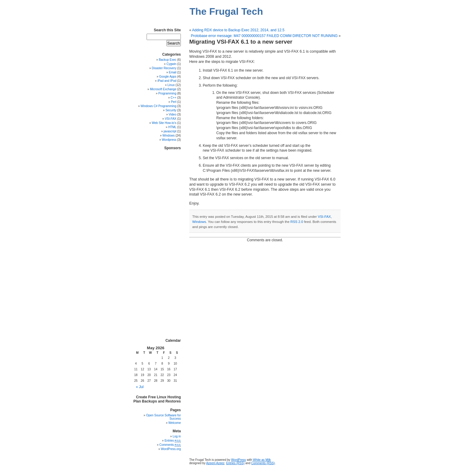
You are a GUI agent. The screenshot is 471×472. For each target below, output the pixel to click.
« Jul (140, 387)
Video (172, 114)
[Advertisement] (163, 240)
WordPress (238, 459)
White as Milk (262, 459)
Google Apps (167, 76)
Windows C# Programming (158, 106)
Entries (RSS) (235, 463)
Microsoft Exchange (163, 89)
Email (172, 72)
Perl (173, 101)
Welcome (175, 422)
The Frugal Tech (226, 11)
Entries (173, 440)
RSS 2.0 (296, 222)
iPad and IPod (166, 80)
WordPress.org (171, 449)
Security (171, 110)
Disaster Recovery (164, 68)
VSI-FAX (324, 216)
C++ (173, 97)
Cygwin (171, 64)
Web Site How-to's (164, 123)
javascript (170, 131)
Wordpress (169, 139)
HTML (172, 127)
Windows (199, 222)
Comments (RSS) (263, 463)
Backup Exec (167, 59)
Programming (167, 93)
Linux (171, 85)
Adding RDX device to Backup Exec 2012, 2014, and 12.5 (238, 30)
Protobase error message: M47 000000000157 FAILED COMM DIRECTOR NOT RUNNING (264, 36)
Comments (170, 444)
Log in (177, 436)
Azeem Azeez (215, 463)
